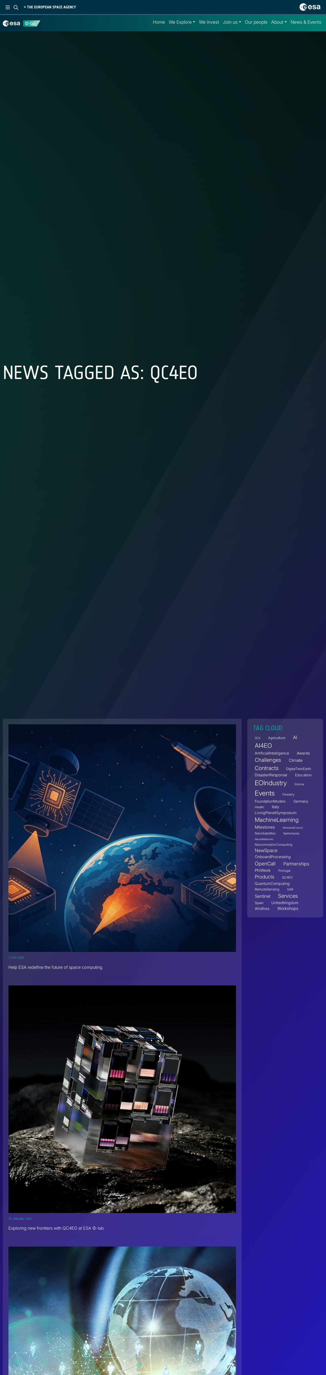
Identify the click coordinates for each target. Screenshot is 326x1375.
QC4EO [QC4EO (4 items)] (287, 877)
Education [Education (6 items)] (303, 775)
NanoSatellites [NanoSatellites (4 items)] (265, 833)
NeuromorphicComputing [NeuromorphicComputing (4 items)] (273, 844)
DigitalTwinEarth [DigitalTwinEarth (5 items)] (298, 769)
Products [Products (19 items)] (264, 877)
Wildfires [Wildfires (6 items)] (262, 908)
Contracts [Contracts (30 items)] (266, 768)
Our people (256, 22)
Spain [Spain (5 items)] (259, 903)
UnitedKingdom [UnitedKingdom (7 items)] (284, 902)
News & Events (306, 22)
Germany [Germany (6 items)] (300, 801)
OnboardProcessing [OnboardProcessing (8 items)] (273, 856)
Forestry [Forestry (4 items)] (288, 794)
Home (159, 22)
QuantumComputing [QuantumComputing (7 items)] (272, 883)
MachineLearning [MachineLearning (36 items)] (277, 819)
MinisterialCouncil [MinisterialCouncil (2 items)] (293, 827)
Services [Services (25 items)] (288, 896)
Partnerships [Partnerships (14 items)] (296, 864)
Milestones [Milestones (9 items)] (265, 827)
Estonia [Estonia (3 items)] (299, 784)
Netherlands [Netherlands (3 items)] (291, 833)
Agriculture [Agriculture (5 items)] (276, 738)
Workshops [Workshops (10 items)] (287, 908)
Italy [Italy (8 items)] (275, 806)
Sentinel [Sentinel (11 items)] (262, 896)
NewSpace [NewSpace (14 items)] (266, 850)
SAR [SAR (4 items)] (290, 889)
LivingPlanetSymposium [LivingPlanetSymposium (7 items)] (275, 812)
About (277, 22)
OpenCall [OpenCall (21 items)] (265, 863)
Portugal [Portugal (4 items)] (284, 870)
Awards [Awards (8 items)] (303, 753)
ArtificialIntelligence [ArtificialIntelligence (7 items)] (272, 753)
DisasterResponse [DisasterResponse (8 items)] (271, 775)
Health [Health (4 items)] (259, 807)
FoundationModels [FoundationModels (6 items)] (270, 801)
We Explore (180, 22)
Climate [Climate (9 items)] (296, 760)
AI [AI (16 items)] (295, 737)
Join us (230, 22)
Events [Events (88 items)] (265, 793)
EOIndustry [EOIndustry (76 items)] (271, 783)
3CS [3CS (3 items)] (257, 738)
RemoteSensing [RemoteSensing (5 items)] (267, 889)
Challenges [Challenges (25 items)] (268, 760)
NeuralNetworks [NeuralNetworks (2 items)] (264, 839)
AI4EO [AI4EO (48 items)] (263, 745)
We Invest (209, 22)
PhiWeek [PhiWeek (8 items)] (263, 870)
